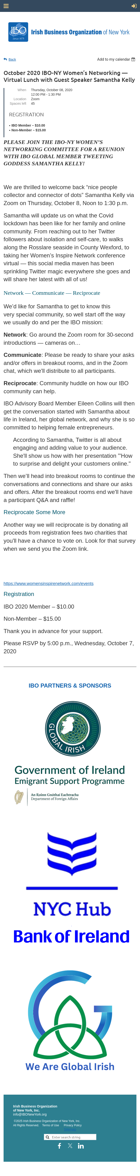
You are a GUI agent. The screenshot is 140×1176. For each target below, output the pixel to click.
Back (12, 59)
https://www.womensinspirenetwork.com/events (48, 583)
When (21, 90)
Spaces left (18, 103)
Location (20, 99)
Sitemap (70, 1129)
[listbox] (116, 59)
